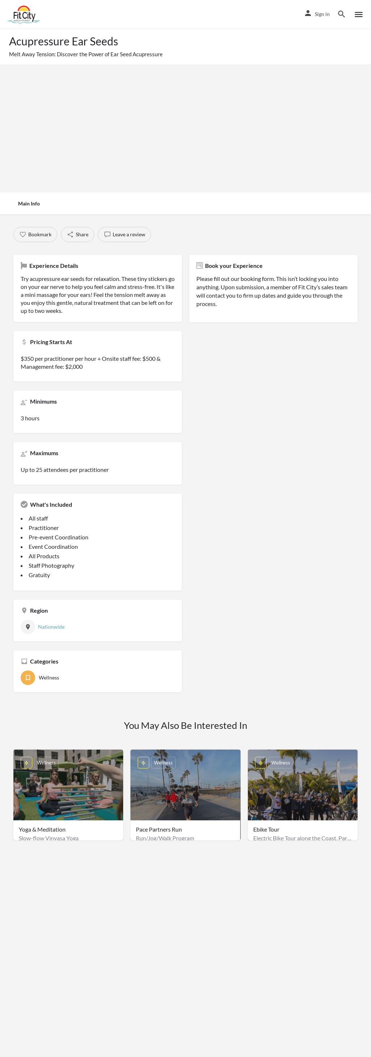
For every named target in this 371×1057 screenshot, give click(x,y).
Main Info (29, 203)
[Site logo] (24, 14)
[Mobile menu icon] (359, 14)
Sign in (322, 14)
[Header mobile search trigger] (341, 14)
